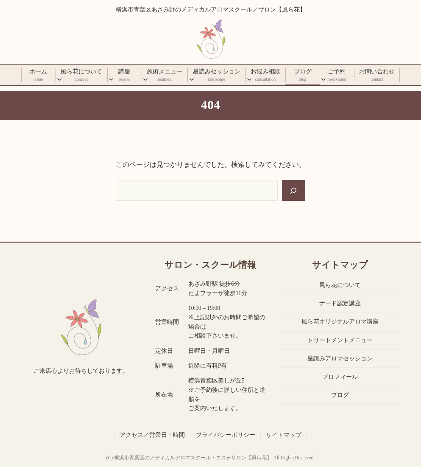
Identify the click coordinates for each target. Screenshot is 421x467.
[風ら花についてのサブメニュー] (59, 79)
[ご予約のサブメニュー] (323, 79)
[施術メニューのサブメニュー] (145, 79)
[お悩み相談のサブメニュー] (249, 79)
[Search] (293, 190)
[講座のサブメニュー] (111, 79)
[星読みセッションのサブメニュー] (191, 79)
